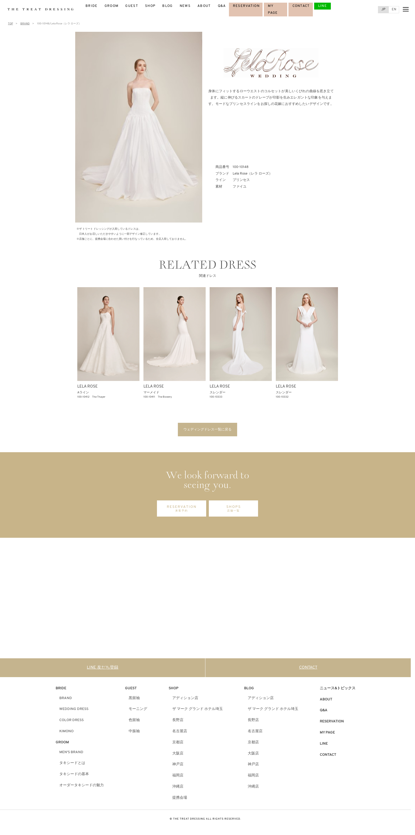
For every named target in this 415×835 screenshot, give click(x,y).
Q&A (222, 6)
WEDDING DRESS (73, 711)
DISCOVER (97, 624)
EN (394, 9)
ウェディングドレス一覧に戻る (207, 430)
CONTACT (301, 6)
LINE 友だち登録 (102, 669)
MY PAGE (327, 734)
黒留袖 (134, 699)
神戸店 (177, 766)
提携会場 (179, 799)
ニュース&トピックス (337, 690)
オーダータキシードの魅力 (81, 787)
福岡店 (177, 777)
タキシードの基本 (74, 776)
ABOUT (204, 6)
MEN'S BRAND (71, 754)
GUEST (131, 6)
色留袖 (134, 722)
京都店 (177, 744)
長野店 (177, 722)
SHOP (150, 6)
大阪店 (177, 755)
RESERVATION (246, 6)
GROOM (112, 6)
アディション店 (185, 699)
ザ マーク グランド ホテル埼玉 (197, 711)
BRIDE (91, 6)
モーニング (138, 711)
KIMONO (66, 733)
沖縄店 (177, 788)
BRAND (65, 699)
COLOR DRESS (71, 722)
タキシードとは (72, 765)
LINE (322, 6)
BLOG (167, 6)
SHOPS (233, 510)
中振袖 (134, 733)
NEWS (185, 6)
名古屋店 (179, 733)
